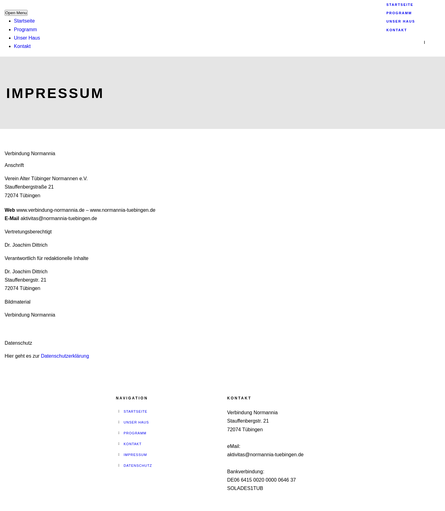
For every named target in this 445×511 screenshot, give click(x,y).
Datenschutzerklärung (65, 356)
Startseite (24, 20)
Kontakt (22, 46)
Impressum (135, 455)
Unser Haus (27, 37)
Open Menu (16, 13)
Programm (25, 29)
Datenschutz (138, 465)
